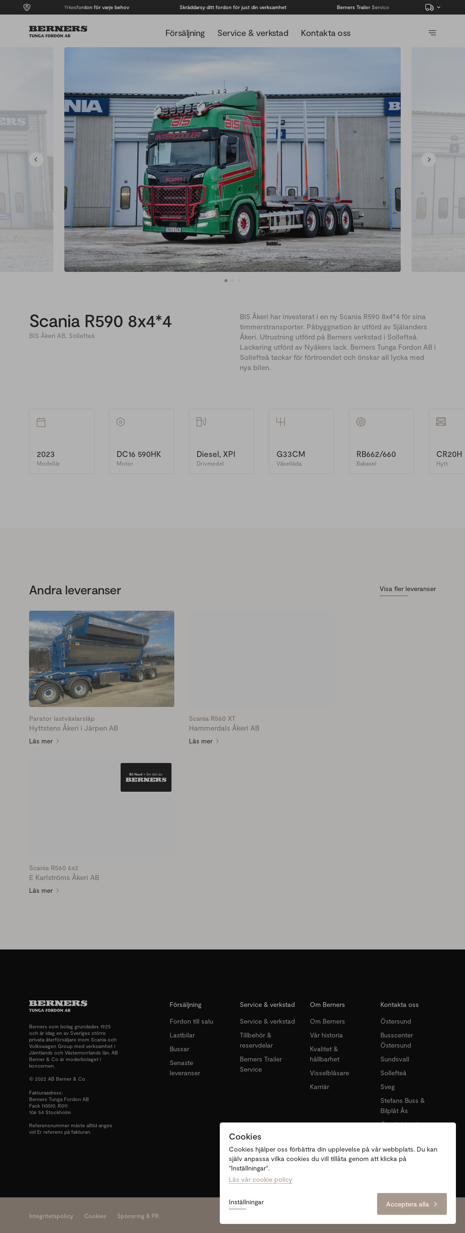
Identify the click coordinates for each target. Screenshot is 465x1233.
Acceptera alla (412, 1204)
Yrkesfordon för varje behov (65, 7)
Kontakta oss (325, 32)
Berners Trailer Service (332, 7)
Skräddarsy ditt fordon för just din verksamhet (202, 7)
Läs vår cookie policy (260, 1179)
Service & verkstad (252, 32)
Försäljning (185, 32)
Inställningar (246, 1202)
